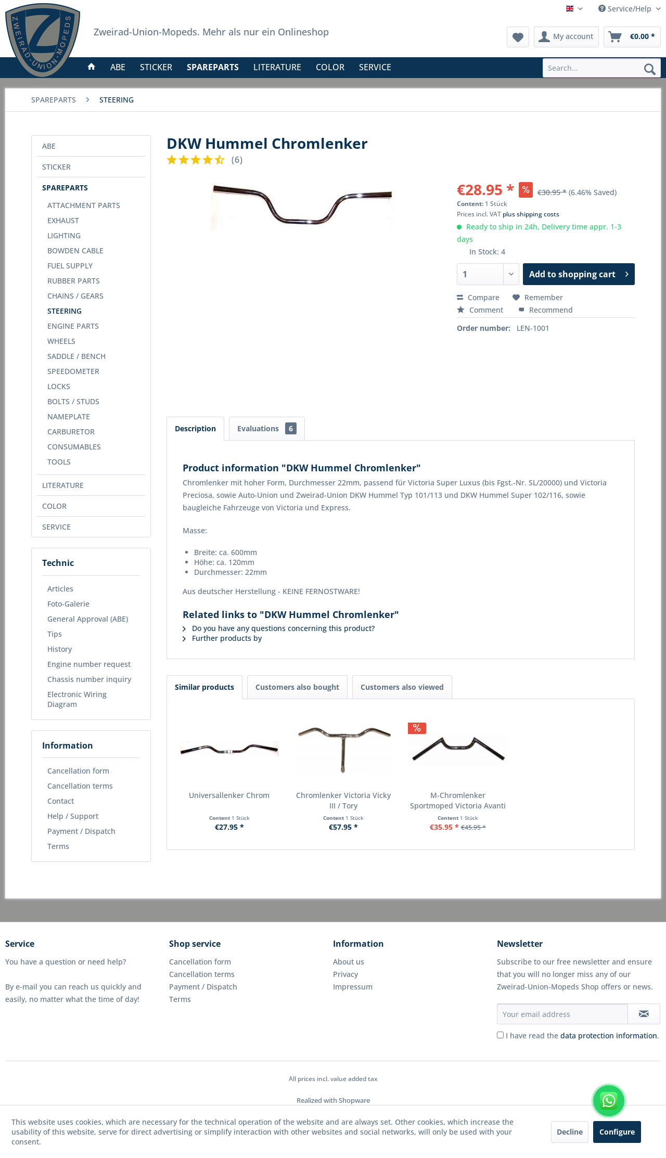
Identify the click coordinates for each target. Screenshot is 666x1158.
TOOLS (59, 462)
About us (348, 962)
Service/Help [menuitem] (626, 9)
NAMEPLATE (68, 416)
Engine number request (89, 664)
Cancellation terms (80, 786)
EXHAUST (63, 220)
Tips (54, 634)
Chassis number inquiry (89, 679)
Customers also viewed (402, 687)
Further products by (222, 638)
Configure (617, 1132)
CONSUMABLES (74, 447)
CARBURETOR (71, 431)
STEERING (64, 311)
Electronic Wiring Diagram (77, 699)
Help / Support (72, 816)
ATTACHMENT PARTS (83, 205)
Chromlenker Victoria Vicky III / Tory (343, 800)
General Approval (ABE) (87, 619)
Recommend (545, 310)
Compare (478, 297)
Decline (570, 1132)
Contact (60, 801)
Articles (60, 589)
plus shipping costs (531, 214)
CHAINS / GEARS (75, 296)
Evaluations (267, 428)
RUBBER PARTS (73, 281)
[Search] (650, 68)
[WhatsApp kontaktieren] (608, 1100)
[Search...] (602, 68)
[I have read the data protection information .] (500, 1035)
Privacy (345, 974)
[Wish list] (518, 37)
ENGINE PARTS (73, 326)
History (59, 649)
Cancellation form (78, 771)
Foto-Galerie (68, 604)
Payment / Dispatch (81, 831)
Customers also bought (297, 687)
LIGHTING (64, 235)
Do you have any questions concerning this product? (279, 628)
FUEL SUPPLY (70, 266)
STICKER (56, 167)
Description (195, 428)
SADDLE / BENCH (76, 356)
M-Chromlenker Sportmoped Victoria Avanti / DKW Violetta (458, 800)
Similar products (204, 687)
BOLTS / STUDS (73, 401)
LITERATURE (63, 485)
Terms (58, 846)
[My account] (566, 37)
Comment (481, 310)
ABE (49, 146)
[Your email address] (562, 1013)
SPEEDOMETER (73, 371)
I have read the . (582, 1035)
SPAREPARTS (65, 187)
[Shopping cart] (632, 37)
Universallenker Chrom (229, 795)
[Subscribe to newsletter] (643, 1013)
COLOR (54, 506)
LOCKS (58, 386)
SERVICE (56, 527)
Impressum (353, 987)
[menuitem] (602, 68)
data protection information (608, 1035)
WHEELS (61, 341)
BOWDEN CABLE (75, 250)
